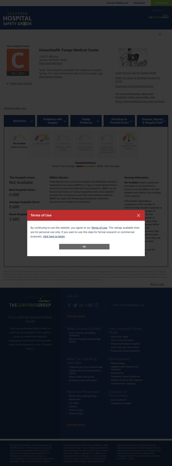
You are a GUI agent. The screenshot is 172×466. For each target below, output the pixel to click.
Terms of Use (99, 227)
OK (84, 246)
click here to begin (54, 236)
